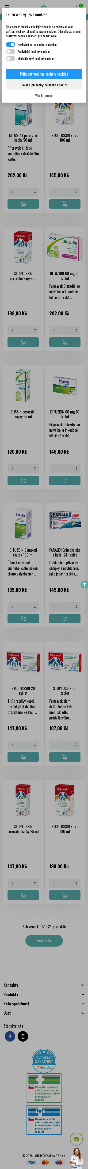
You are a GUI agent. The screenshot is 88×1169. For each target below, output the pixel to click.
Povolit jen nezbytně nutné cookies (44, 84)
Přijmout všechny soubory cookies (44, 74)
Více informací (44, 95)
